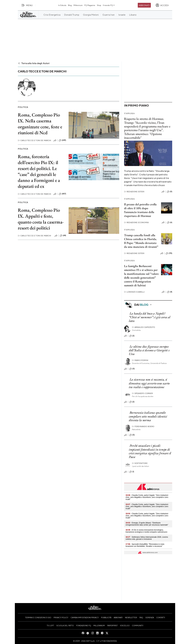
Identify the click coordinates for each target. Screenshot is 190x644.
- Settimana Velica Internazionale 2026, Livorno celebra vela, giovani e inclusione (147, 538)
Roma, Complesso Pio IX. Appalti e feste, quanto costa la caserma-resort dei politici (41, 219)
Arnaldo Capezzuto (143, 327)
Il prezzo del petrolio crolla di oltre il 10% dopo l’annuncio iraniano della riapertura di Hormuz (140, 210)
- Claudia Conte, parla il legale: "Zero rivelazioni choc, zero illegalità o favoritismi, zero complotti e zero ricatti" (147, 497)
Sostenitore (140, 463)
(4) (169, 292)
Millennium (78, 5)
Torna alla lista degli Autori (34, 63)
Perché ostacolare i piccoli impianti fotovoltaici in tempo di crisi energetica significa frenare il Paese (150, 451)
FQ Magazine (89, 5)
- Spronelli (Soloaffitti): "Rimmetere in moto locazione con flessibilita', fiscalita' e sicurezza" (145, 545)
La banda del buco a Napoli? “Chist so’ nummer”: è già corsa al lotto (149, 317)
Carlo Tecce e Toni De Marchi (34, 140)
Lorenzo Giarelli (134, 292)
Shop (99, 5)
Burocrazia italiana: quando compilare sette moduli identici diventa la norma (148, 416)
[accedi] (162, 5)
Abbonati (144, 5)
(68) (63, 235)
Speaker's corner (142, 393)
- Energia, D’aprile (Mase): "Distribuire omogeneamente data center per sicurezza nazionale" (147, 524)
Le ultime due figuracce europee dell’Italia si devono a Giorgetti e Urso (149, 350)
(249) (62, 140)
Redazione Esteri (134, 191)
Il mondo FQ (109, 5)
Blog (70, 5)
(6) (169, 222)
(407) (62, 194)
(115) (169, 253)
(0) (169, 191)
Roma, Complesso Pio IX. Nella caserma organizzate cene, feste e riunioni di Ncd (40, 124)
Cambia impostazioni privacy (85, 617)
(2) (131, 336)
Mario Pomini (140, 360)
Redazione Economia (136, 222)
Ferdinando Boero (143, 426)
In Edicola (62, 5)
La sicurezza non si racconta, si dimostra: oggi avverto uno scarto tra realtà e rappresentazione (149, 383)
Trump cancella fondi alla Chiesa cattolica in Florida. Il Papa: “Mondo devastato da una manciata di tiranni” (141, 241)
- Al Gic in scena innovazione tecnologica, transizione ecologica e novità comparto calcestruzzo (146, 531)
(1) (131, 472)
